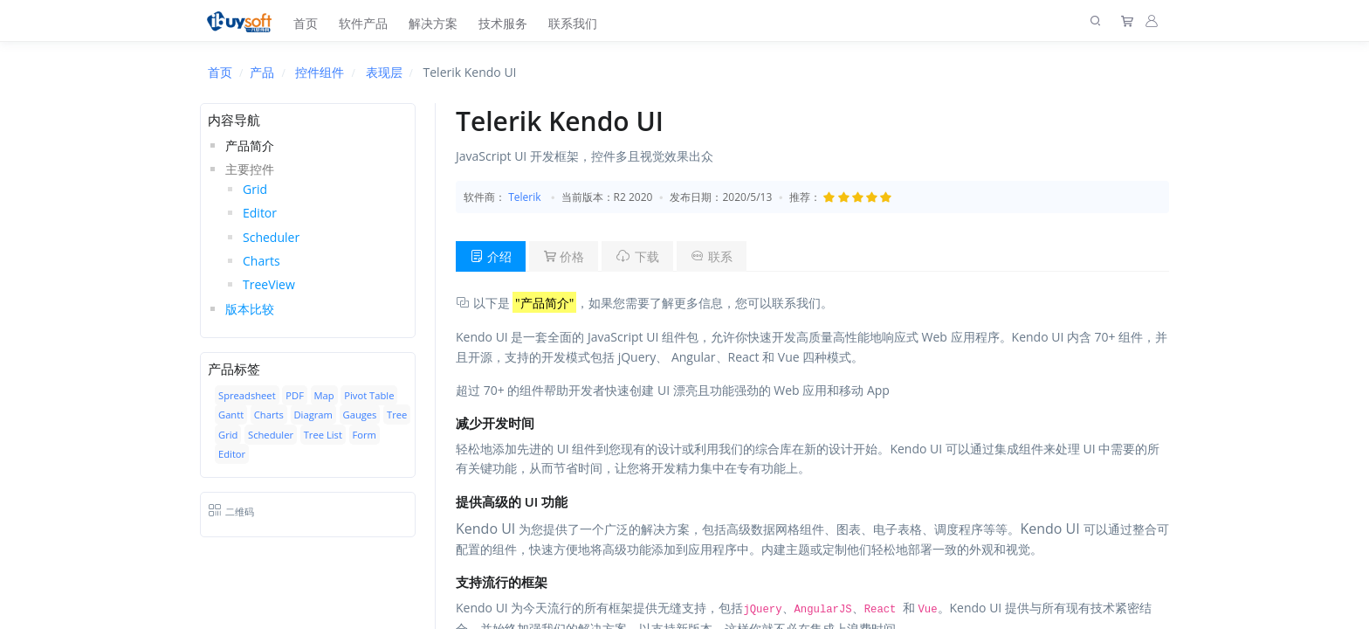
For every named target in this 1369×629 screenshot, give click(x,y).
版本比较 (249, 309)
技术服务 (502, 23)
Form (364, 434)
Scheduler (271, 237)
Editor (260, 212)
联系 (712, 256)
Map (324, 395)
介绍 (491, 256)
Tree (397, 414)
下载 (637, 256)
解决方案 (433, 23)
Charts (261, 260)
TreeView (269, 284)
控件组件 (319, 72)
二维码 (231, 511)
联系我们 (572, 23)
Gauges (360, 414)
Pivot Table (369, 395)
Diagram (313, 414)
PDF (294, 395)
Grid (255, 189)
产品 (262, 72)
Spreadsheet (247, 395)
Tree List (323, 434)
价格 (564, 256)
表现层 (384, 72)
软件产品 (363, 23)
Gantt (231, 414)
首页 (305, 23)
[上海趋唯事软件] (243, 20)
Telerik (524, 197)
